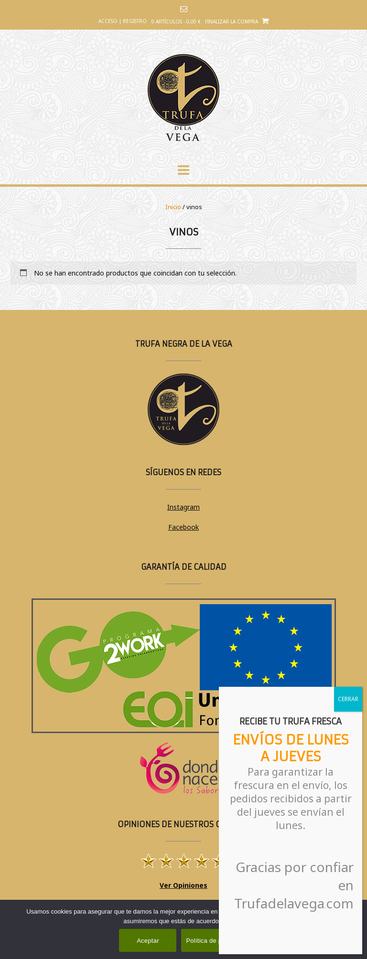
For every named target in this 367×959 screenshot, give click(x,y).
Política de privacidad (217, 940)
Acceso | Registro (122, 21)
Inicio (173, 206)
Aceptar (148, 940)
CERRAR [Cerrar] (348, 699)
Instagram (183, 506)
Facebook (183, 527)
